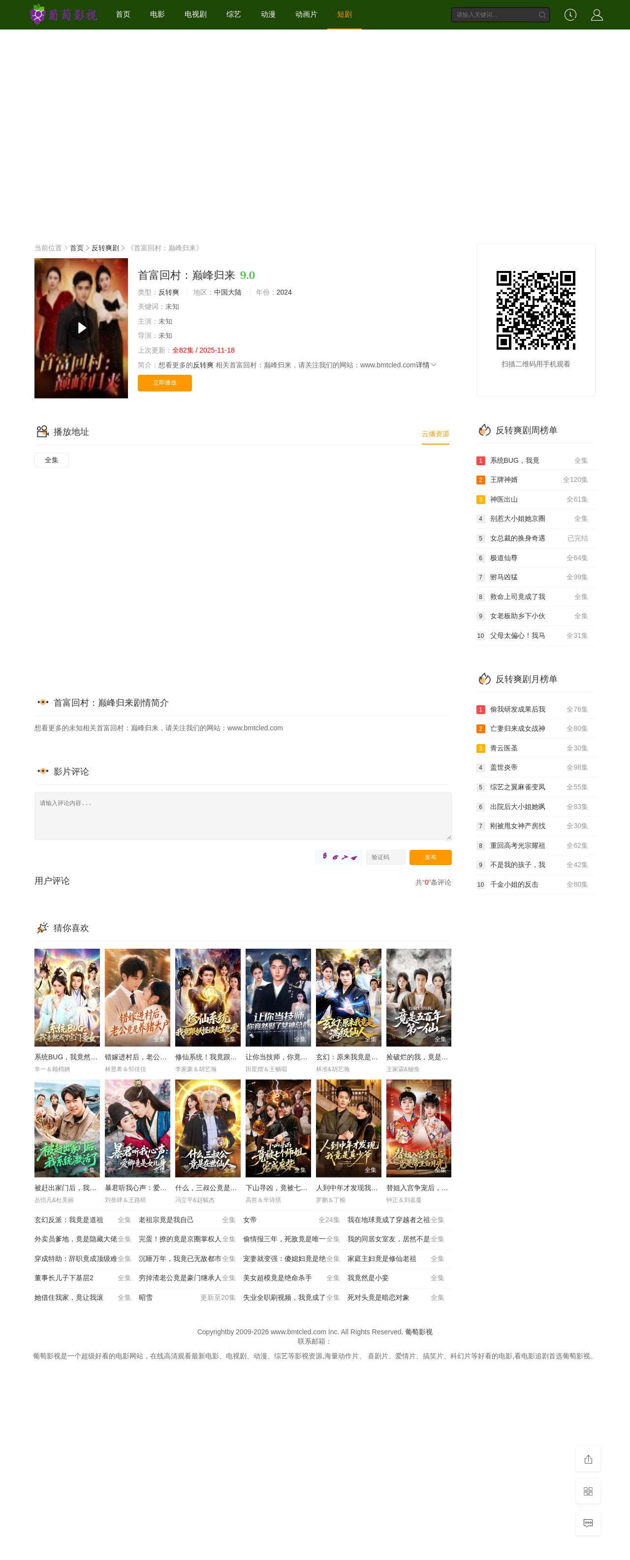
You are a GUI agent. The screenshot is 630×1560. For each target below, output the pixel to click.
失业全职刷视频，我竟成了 (291, 1298)
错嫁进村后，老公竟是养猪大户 (153, 1057)
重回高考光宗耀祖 (532, 846)
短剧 (344, 14)
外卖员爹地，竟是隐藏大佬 (82, 1239)
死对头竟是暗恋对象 (395, 1298)
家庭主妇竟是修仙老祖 (395, 1259)
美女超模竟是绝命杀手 (291, 1278)
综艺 (233, 14)
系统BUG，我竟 (532, 461)
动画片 (306, 14)
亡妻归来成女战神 (532, 729)
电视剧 (196, 14)
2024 (284, 292)
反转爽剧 (105, 248)
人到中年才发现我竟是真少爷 (361, 1188)
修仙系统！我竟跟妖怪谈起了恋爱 (227, 1057)
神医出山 (532, 500)
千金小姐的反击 (532, 885)
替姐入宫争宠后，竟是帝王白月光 (438, 1188)
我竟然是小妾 (395, 1278)
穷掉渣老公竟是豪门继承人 (187, 1278)
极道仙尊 (532, 558)
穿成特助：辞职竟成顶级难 (82, 1259)
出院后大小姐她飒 (532, 807)
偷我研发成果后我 (532, 710)
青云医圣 (532, 748)
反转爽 (168, 292)
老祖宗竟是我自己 (187, 1220)
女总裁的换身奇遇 (532, 538)
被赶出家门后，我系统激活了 (79, 1188)
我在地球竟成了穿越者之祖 (395, 1220)
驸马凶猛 (532, 577)
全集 (52, 460)
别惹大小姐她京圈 (532, 519)
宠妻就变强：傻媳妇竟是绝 (291, 1259)
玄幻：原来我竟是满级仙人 (357, 1057)
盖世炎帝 (532, 768)
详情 (427, 365)
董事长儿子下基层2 (82, 1278)
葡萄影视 (419, 1332)
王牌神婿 (532, 480)
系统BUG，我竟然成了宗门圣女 (83, 1057)
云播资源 (435, 434)
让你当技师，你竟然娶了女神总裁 (297, 1057)
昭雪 (187, 1298)
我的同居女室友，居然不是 (395, 1239)
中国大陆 (228, 292)
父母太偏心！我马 (532, 636)
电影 (157, 14)
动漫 (268, 14)
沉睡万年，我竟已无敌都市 (187, 1259)
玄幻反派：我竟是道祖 (82, 1220)
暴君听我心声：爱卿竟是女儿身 (153, 1188)
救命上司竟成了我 (532, 597)
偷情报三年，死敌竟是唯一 (291, 1239)
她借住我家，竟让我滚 (82, 1298)
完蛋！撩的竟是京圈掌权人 (187, 1239)
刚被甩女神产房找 (532, 826)
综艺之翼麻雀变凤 (532, 787)
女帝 (291, 1220)
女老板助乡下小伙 (532, 616)
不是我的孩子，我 (532, 865)
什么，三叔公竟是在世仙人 (216, 1188)
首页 (123, 14)
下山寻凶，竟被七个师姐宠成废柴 (297, 1188)
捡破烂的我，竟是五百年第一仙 (434, 1057)
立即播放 (165, 382)
